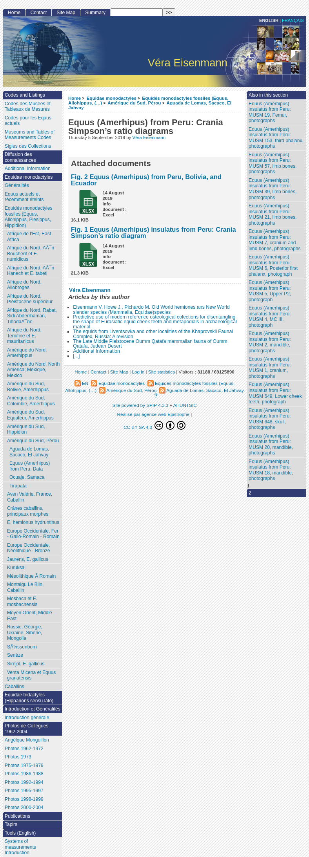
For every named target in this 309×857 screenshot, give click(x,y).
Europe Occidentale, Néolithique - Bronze (28, 548)
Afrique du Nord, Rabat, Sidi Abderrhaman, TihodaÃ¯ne (32, 316)
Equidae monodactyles (111, 98)
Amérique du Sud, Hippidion (26, 429)
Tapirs (11, 824)
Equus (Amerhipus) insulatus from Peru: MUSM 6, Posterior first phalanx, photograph (273, 265)
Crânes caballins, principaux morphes (28, 511)
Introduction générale (27, 717)
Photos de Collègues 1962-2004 (27, 728)
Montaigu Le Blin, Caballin (25, 587)
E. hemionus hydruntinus (33, 522)
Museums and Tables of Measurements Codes (30, 135)
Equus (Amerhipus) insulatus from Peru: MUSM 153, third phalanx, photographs (276, 137)
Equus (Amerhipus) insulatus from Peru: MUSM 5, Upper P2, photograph (270, 291)
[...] (76, 356)
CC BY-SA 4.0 (154, 425)
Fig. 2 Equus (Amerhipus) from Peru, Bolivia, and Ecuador (146, 180)
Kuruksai (16, 567)
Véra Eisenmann (149, 137)
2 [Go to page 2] (250, 493)
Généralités (17, 185)
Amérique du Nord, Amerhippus (27, 353)
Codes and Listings (25, 95)
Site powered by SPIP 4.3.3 (140, 405)
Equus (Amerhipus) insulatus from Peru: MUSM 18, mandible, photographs (271, 470)
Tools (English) (20, 833)
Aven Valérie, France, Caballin (29, 497)
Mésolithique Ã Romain (31, 576)
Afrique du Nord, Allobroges (24, 285)
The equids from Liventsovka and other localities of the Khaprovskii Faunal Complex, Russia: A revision (153, 334)
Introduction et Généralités (32, 709)
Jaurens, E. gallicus (27, 559)
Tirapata (18, 486)
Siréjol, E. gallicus (25, 664)
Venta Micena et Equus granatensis (31, 675)
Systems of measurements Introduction (20, 847)
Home (74, 98)
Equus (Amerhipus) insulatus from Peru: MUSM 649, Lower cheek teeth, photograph (275, 393)
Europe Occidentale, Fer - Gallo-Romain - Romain (33, 534)
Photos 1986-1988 (24, 773)
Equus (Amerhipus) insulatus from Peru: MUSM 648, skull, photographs (270, 419)
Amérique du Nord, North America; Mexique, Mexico (33, 369)
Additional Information (96, 351)
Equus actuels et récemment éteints (24, 197)
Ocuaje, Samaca (26, 477)
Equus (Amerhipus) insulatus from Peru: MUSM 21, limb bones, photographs (272, 214)
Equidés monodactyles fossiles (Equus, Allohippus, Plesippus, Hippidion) (29, 216)
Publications (17, 816)
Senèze (15, 655)
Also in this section (268, 95)
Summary (95, 12)
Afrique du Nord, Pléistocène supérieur (30, 299)
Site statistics (161, 371)
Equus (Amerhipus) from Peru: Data (29, 466)
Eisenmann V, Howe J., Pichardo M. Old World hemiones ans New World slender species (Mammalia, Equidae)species (151, 309)
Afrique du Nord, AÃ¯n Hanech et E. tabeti (30, 271)
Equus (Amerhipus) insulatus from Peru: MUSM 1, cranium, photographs (270, 367)
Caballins (14, 686)
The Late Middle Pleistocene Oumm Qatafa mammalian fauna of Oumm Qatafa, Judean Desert (150, 344)
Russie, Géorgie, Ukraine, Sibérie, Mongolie (24, 632)
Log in (138, 371)
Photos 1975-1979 (24, 765)
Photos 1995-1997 (24, 790)
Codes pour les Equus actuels (28, 120)
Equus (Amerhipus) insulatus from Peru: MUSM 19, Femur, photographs (270, 112)
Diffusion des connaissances (20, 157)
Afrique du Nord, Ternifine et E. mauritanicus (24, 335)
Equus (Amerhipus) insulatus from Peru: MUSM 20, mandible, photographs (271, 444)
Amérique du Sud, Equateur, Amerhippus (30, 415)
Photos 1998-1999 (24, 799)
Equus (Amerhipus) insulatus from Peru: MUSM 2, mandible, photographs (270, 342)
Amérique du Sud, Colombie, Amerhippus (31, 401)
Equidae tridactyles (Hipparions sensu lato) (29, 697)
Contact (38, 12)
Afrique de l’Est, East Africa (29, 236)
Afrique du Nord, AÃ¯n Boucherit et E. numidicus (30, 253)
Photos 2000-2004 (24, 807)
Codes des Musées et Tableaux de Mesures (28, 106)
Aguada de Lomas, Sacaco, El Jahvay (29, 452)
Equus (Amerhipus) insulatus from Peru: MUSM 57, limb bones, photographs (272, 163)
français (293, 20)
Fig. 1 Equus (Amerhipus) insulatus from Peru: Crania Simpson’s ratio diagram (153, 233)
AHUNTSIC (185, 405)
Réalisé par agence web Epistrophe (153, 414)
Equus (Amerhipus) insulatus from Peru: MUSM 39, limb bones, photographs (272, 189)
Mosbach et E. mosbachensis (22, 601)
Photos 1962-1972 (24, 748)
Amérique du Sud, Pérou (134, 102)
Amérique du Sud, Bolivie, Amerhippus (28, 386)
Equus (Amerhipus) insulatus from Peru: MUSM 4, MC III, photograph (270, 316)
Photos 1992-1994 (24, 782)
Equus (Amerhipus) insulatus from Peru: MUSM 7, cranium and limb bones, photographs (274, 240)
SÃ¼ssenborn (22, 647)
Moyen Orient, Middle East (29, 615)
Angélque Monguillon (27, 740)
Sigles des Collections (28, 146)
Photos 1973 (18, 757)
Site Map (65, 12)
